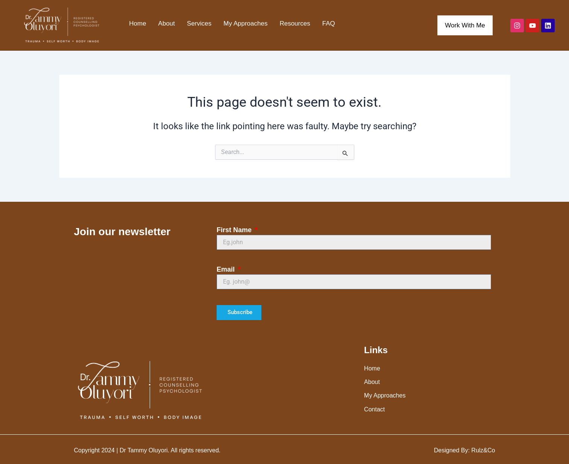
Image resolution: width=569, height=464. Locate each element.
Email (227, 269)
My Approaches (245, 23)
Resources (294, 23)
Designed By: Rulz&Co (464, 450)
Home (137, 23)
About (166, 23)
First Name (235, 230)
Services (199, 23)
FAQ (328, 23)
